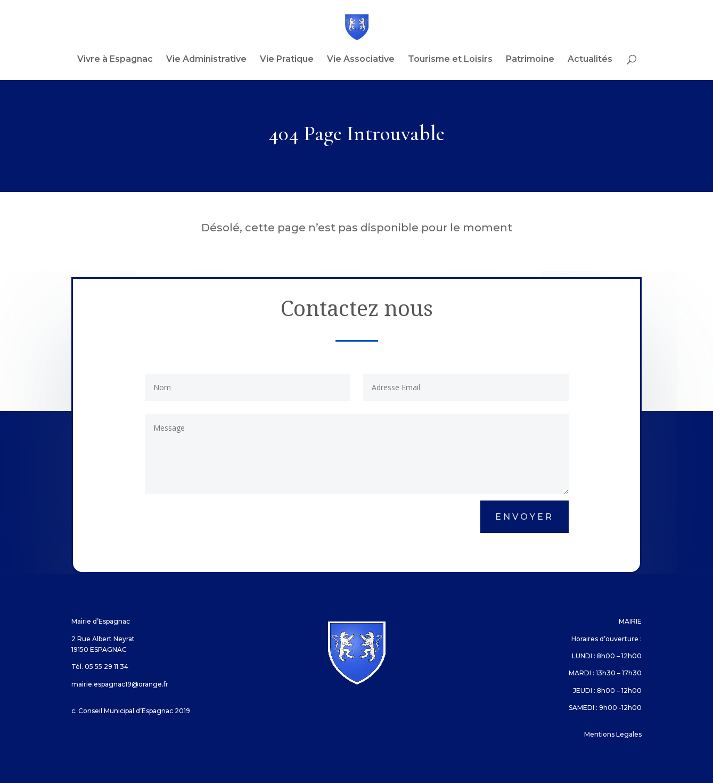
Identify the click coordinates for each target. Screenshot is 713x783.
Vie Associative (361, 59)
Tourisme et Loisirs (450, 59)
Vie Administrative (206, 59)
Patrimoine (530, 59)
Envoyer (524, 517)
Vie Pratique (287, 59)
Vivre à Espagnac (115, 59)
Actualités (590, 59)
